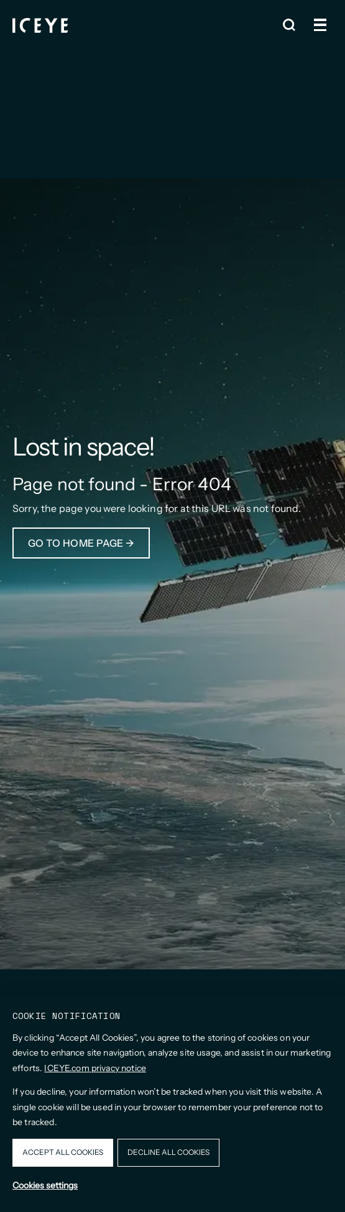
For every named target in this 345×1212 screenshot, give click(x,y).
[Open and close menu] (320, 24)
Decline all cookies (168, 1152)
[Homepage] (40, 25)
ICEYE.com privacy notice (95, 1068)
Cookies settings (45, 1185)
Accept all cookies (62, 1152)
